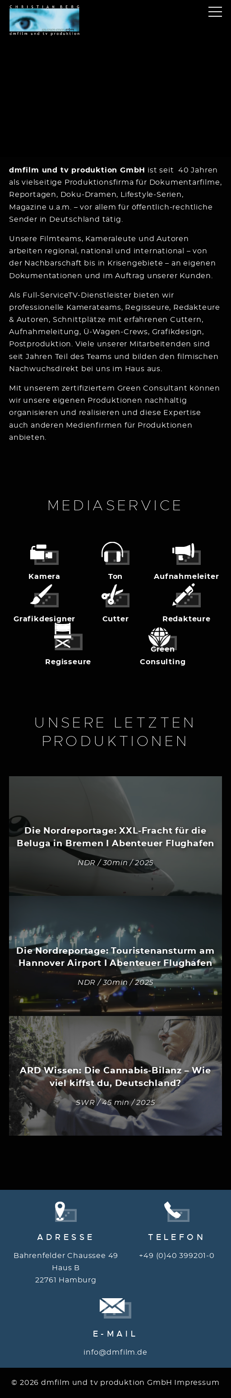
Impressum (196, 1382)
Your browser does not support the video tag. (115, 85)
